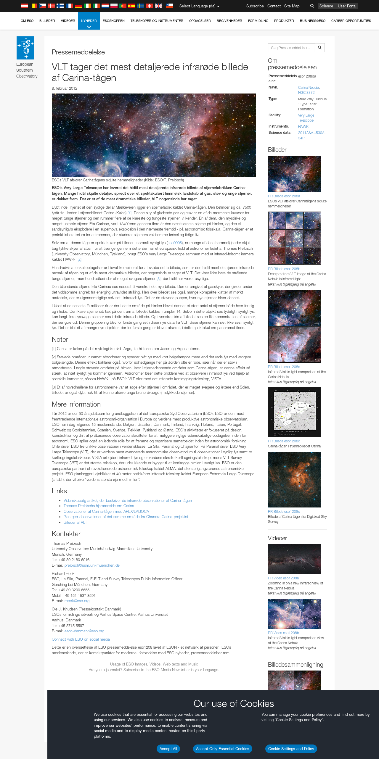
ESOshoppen (114, 21)
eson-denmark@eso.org (84, 631)
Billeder (47, 21)
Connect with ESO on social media (81, 639)
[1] (129, 212)
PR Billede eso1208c (284, 367)
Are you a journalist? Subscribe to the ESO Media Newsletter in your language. (154, 669)
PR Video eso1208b (283, 633)
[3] (158, 278)
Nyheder (89, 24)
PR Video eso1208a (283, 578)
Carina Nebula (308, 87)
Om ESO (27, 21)
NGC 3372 (306, 92)
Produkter (284, 21)
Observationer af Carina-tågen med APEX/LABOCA (106, 511)
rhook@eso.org (77, 600)
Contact (274, 6)
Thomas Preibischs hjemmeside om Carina (99, 505)
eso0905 (175, 242)
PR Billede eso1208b (284, 269)
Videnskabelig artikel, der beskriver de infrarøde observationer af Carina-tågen (128, 500)
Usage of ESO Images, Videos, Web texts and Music (154, 664)
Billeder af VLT (75, 522)
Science (326, 6)
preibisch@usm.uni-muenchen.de (92, 565)
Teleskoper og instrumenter (157, 21)
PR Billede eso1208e (284, 511)
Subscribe (255, 6)
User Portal (347, 6)
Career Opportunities (351, 21)
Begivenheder (229, 21)
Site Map (292, 6)
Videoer (68, 21)
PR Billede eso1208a (284, 196)
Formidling (258, 21)
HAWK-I (304, 126)
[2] (79, 259)
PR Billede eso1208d (284, 441)
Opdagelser (200, 21)
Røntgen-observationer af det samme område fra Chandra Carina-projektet (126, 516)
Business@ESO (312, 21)
